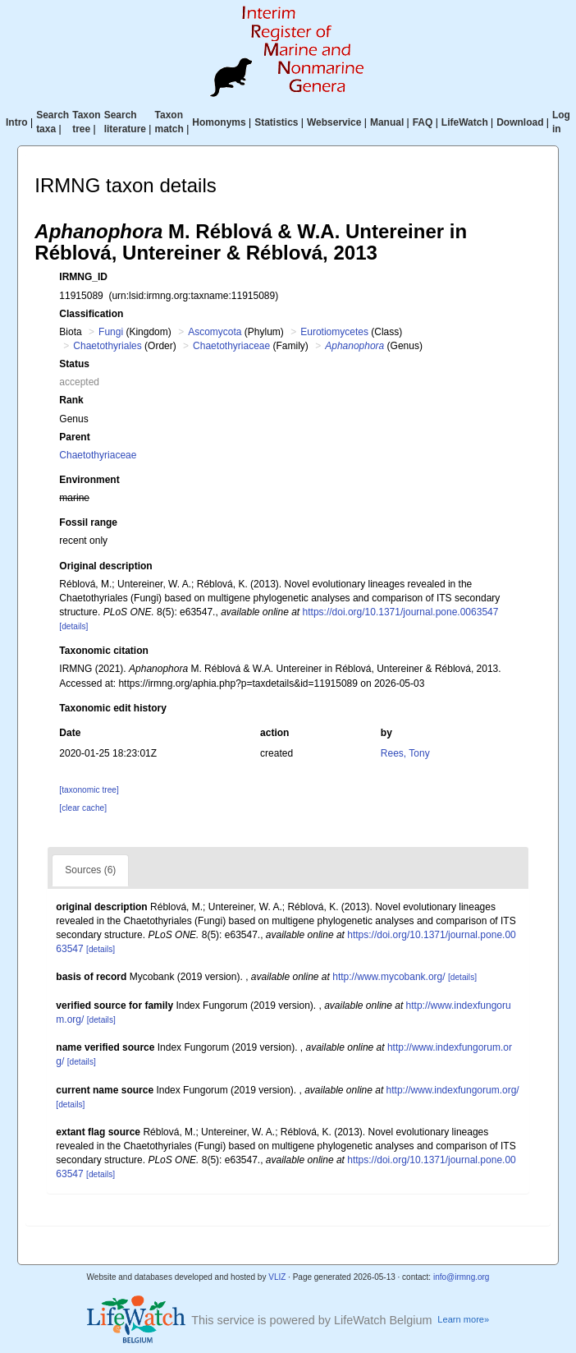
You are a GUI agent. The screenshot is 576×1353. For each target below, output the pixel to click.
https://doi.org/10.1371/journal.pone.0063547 (401, 612)
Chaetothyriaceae (231, 346)
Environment (89, 480)
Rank (71, 400)
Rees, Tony (405, 753)
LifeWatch (464, 122)
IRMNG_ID (83, 277)
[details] (73, 626)
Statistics (276, 122)
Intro (17, 122)
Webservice (334, 122)
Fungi (110, 332)
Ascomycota (214, 332)
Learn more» (463, 1319)
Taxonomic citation (103, 650)
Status (74, 364)
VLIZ (277, 1277)
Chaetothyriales (107, 346)
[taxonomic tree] (88, 789)
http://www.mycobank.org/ (388, 977)
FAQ (423, 122)
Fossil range (88, 522)
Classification (91, 314)
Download (519, 122)
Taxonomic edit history (112, 708)
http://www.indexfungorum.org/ (452, 1090)
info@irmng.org (461, 1277)
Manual (387, 122)
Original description (105, 566)
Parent (74, 437)
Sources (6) (90, 870)
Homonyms (218, 122)
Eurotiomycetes (334, 332)
